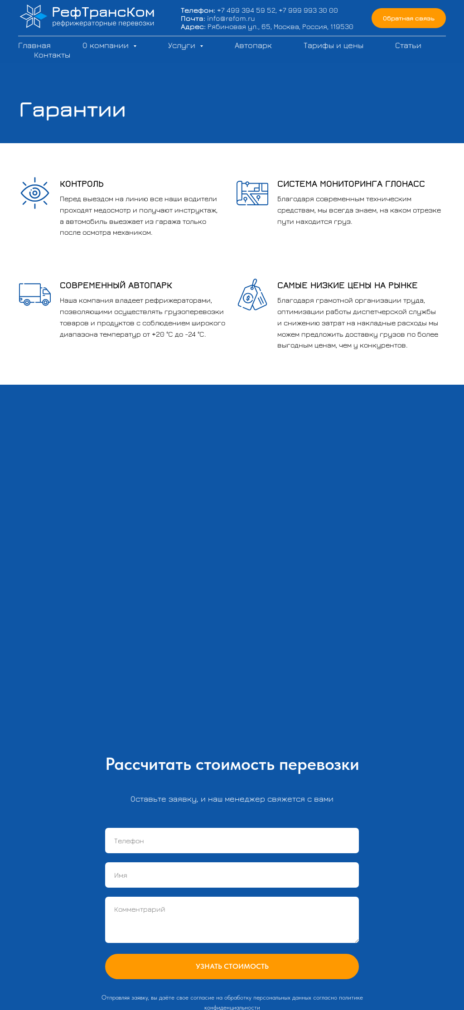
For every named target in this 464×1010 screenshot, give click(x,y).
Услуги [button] (183, 45)
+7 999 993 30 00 (308, 10)
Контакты (52, 54)
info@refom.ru (231, 18)
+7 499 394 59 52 (246, 10)
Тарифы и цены (333, 45)
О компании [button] (106, 45)
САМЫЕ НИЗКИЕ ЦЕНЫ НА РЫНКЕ (347, 285)
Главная (34, 45)
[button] (409, 18)
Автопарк (253, 45)
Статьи (408, 45)
